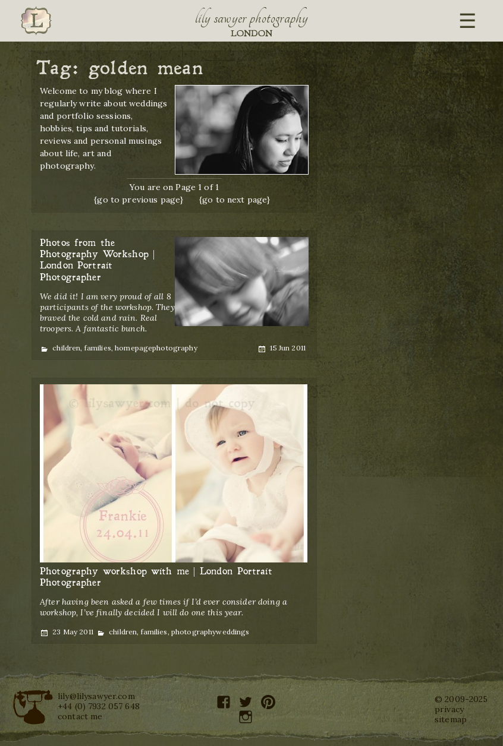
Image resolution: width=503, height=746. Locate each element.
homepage (133, 347)
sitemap (451, 719)
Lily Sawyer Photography (251, 18)
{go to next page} (234, 199)
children (66, 347)
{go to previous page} (138, 199)
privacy (449, 709)
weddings (232, 631)
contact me (80, 716)
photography (174, 347)
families (97, 347)
